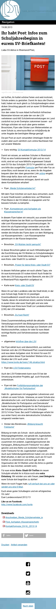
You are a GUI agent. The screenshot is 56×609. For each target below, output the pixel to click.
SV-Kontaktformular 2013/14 (32, 149)
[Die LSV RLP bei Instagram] (28, 592)
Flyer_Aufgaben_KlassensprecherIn (22, 522)
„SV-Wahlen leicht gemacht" (27, 244)
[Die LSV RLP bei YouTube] (28, 583)
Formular (30, 167)
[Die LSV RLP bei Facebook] (28, 564)
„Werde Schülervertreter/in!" (22, 188)
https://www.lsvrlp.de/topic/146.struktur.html (23, 362)
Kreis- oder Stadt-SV (24, 285)
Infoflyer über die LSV (26, 341)
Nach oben (28, 606)
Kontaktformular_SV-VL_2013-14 (21, 526)
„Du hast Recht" (21, 315)
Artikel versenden (19, 544)
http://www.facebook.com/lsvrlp (17, 504)
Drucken (5, 544)
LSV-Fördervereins (22, 368)
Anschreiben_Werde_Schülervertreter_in (24, 517)
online (42, 173)
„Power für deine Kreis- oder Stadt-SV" (32, 265)
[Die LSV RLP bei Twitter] (28, 573)
